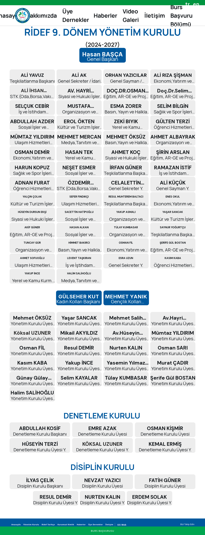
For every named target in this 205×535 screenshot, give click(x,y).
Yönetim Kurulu (30, 524)
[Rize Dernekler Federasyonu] (22, 15)
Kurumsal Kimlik (65, 524)
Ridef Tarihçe (48, 524)
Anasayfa (15, 524)
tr (187, 4)
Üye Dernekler (95, 524)
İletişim (108, 524)
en (196, 4)
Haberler (81, 524)
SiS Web (121, 524)
